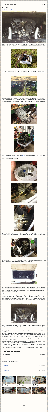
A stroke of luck (23, 155)
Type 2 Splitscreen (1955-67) (5, 385)
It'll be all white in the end (6, 354)
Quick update (34, 384)
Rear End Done (4, 384)
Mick (12, 9)
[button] (43, 4)
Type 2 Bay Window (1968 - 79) (8, 9)
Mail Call (18, 384)
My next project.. (42, 354)
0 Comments (25, 9)
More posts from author (42, 363)
